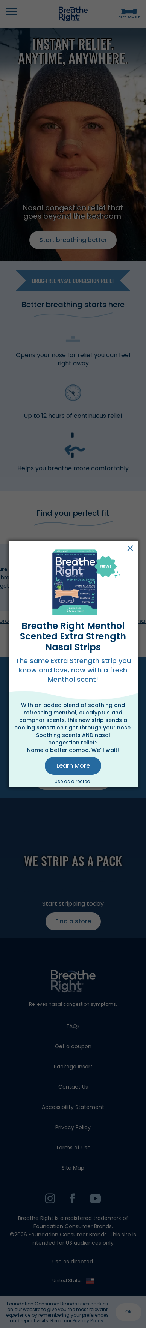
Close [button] (130, 548)
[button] (73, 766)
